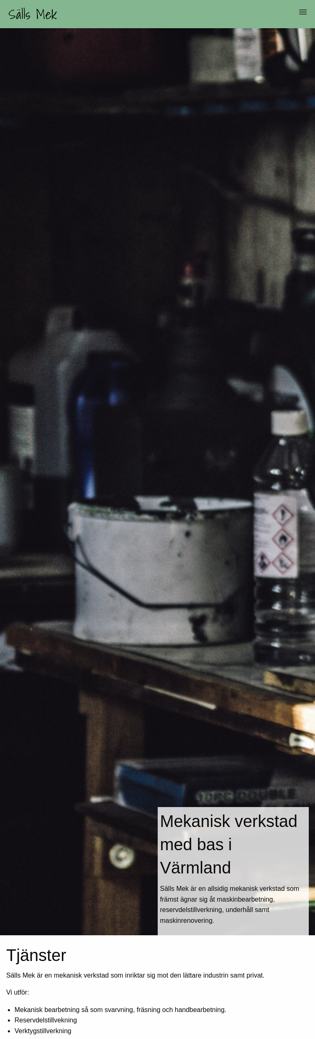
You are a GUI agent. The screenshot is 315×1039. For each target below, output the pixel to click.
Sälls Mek (32, 14)
